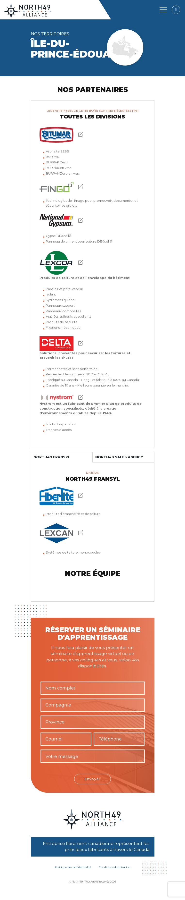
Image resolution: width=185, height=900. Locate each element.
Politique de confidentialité (73, 867)
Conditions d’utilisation (114, 867)
